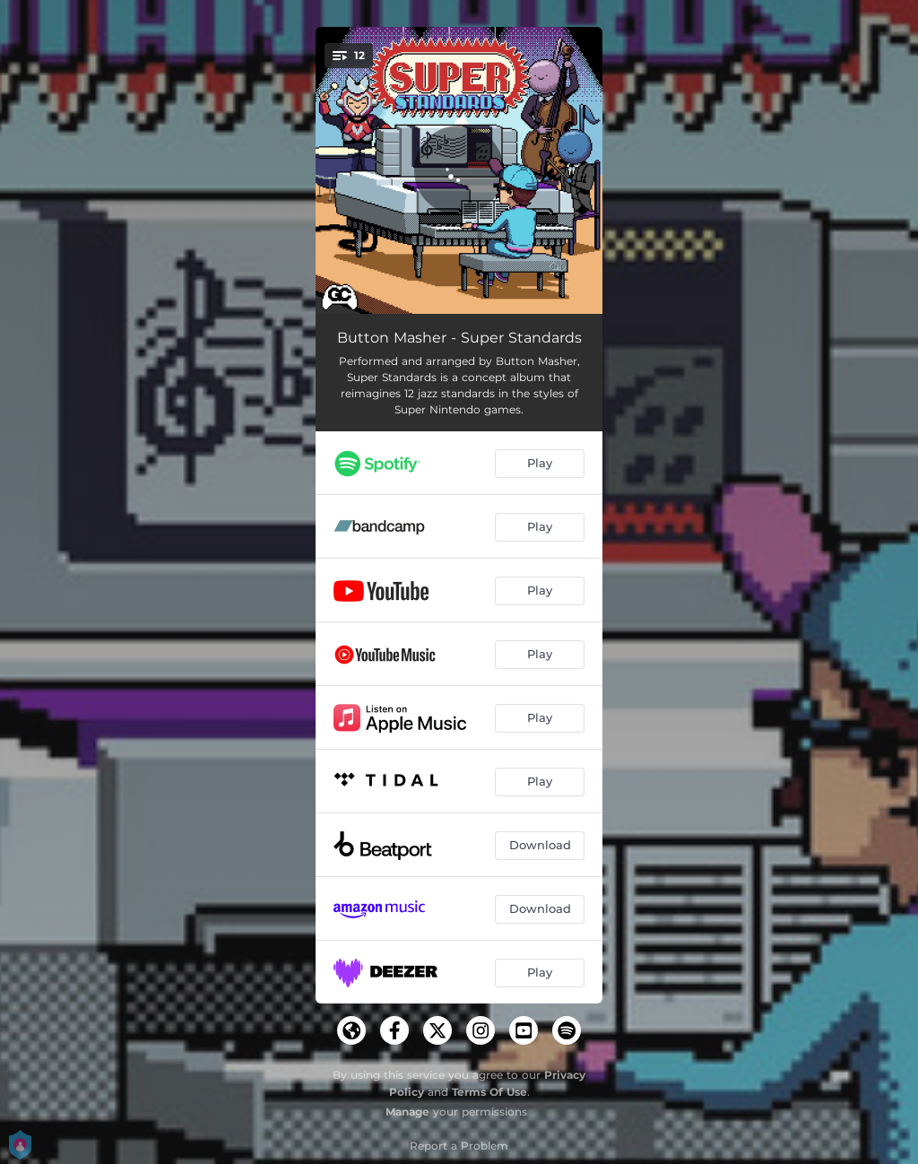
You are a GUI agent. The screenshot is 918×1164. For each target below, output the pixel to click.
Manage (407, 1111)
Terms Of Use (489, 1092)
